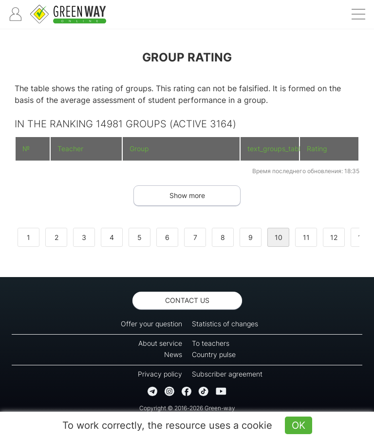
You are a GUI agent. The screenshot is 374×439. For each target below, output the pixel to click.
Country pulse (214, 354)
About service (160, 343)
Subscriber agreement (227, 374)
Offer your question (151, 323)
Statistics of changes (225, 323)
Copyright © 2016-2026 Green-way (187, 408)
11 (306, 237)
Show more (187, 195)
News (173, 354)
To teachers (210, 343)
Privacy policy (160, 374)
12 (333, 237)
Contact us (187, 300)
